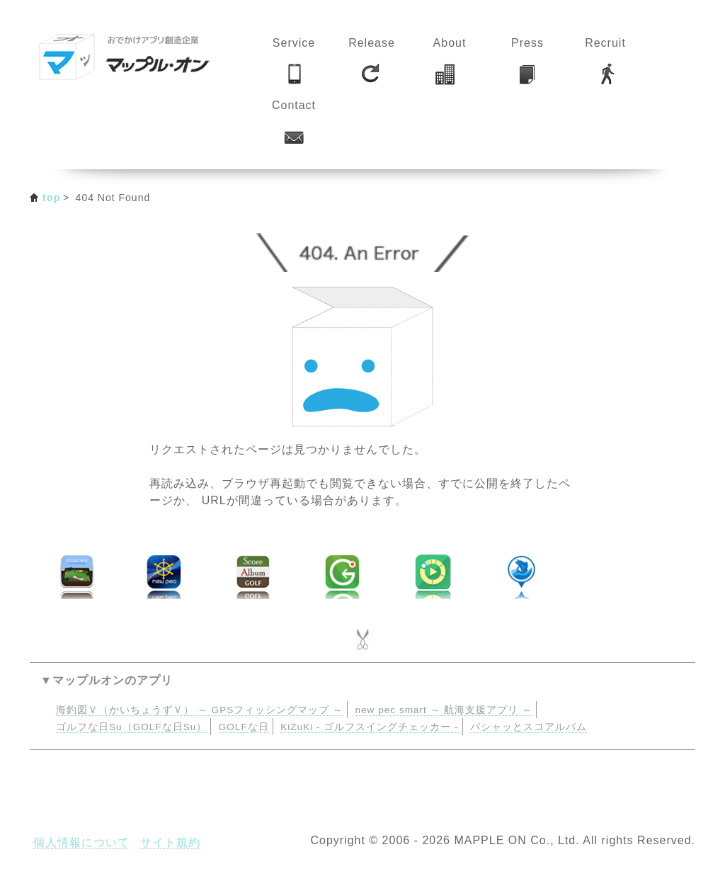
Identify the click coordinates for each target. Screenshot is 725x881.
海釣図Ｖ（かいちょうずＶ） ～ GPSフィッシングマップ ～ (199, 710)
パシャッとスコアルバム (528, 727)
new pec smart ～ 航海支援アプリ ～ (444, 710)
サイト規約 (170, 842)
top (51, 197)
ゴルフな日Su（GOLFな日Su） (131, 727)
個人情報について (81, 842)
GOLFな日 (244, 727)
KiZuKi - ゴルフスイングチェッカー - (369, 727)
